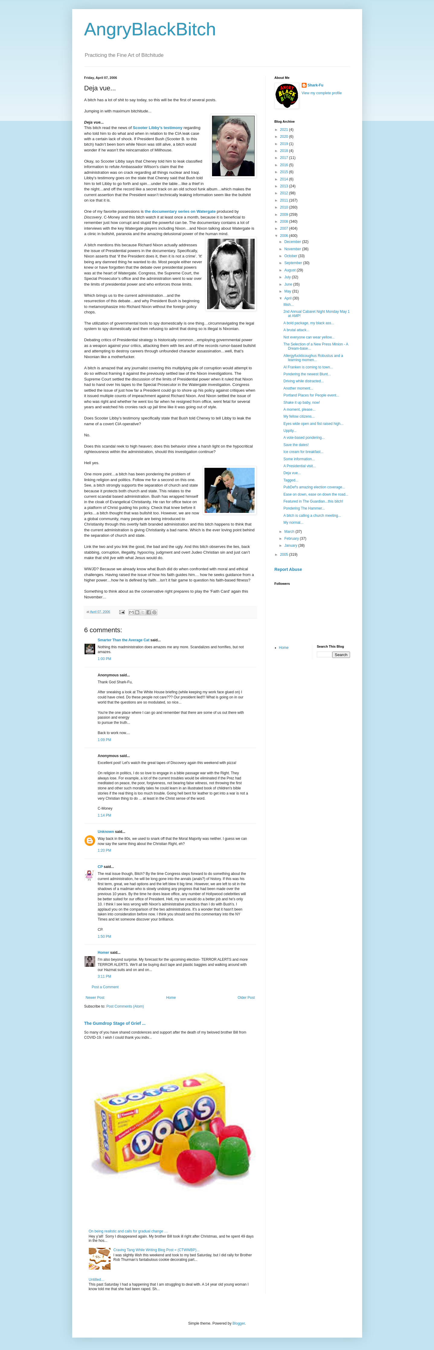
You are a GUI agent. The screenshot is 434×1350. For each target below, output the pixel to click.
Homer (103, 952)
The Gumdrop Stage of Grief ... (115, 1023)
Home (171, 998)
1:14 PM (104, 815)
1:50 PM (104, 936)
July (288, 277)
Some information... (299, 459)
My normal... (293, 522)
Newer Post (95, 998)
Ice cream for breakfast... (303, 452)
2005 (284, 554)
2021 (284, 130)
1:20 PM (104, 850)
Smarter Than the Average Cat (123, 640)
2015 (284, 172)
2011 (284, 200)
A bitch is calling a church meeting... (312, 515)
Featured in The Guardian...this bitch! (313, 501)
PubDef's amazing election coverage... (314, 487)
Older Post (246, 998)
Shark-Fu (315, 85)
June (288, 284)
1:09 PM (104, 740)
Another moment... (298, 388)
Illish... (288, 305)
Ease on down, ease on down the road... (315, 494)
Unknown (106, 832)
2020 (284, 136)
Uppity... (289, 431)
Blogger (239, 1323)
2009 (284, 214)
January (291, 545)
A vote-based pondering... (304, 437)
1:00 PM (104, 659)
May (288, 291)
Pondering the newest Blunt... (307, 374)
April (288, 298)
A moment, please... (299, 409)
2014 (284, 179)
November (293, 249)
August (290, 270)
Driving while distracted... (303, 381)
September (293, 263)
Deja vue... (292, 473)
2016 (284, 165)
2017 (284, 158)
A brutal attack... (296, 330)
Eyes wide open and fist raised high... (313, 424)
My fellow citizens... (298, 416)
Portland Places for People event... (311, 395)
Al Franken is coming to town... (308, 367)
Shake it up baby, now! (301, 402)
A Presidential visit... (299, 466)
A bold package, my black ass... (308, 323)
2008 (284, 221)
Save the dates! (295, 445)
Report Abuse (288, 569)
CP (100, 867)
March (289, 531)
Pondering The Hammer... (304, 508)
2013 (284, 186)
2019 (284, 144)
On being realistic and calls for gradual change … (128, 1231)
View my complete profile (322, 93)
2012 (284, 193)
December (293, 242)
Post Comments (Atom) (125, 1006)
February (292, 538)
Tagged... (290, 480)
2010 (284, 207)
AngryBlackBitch (150, 29)
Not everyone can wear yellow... (308, 337)
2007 (284, 228)
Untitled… (97, 1279)
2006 (284, 236)
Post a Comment (105, 987)
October (291, 256)
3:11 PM (104, 976)
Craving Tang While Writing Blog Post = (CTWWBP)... (156, 1250)
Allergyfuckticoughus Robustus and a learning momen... (313, 358)
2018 (284, 151)
